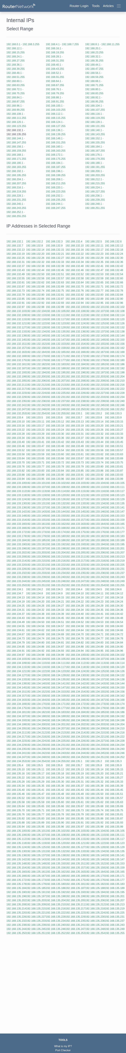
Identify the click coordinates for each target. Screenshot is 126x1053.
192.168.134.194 (36, 720)
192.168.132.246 (115, 405)
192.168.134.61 (15, 630)
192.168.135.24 (55, 777)
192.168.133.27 (114, 429)
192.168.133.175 (75, 532)
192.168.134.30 (114, 605)
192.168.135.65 (35, 806)
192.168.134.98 (35, 654)
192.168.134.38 (35, 614)
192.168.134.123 (55, 671)
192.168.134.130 (75, 675)
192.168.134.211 (16, 732)
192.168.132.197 (95, 372)
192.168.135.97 (74, 826)
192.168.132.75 (55, 290)
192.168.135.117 (115, 839)
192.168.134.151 (16, 691)
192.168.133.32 (94, 433)
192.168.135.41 (35, 789)
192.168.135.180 (55, 884)
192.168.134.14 (35, 597)
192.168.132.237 (55, 401)
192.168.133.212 (95, 556)
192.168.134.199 (16, 724)
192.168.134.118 (75, 667)
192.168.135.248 (95, 929)
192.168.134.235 (16, 749)
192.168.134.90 (114, 646)
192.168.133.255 (115, 585)
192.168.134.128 (36, 675)
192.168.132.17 (94, 249)
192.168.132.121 (16, 323)
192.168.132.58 (74, 278)
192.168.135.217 (75, 908)
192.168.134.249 (55, 757)
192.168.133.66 (55, 458)
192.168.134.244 (75, 753)
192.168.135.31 (74, 781)
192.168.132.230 (36, 397)
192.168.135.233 (36, 920)
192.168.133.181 (75, 536)
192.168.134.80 (35, 642)
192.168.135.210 (55, 904)
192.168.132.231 (55, 397)
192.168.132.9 (54, 245)
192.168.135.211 (75, 904)
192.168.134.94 (74, 650)
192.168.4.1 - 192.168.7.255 (62, 44)
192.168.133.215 (36, 560)
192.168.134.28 (74, 605)
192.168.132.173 (95, 356)
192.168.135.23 (35, 777)
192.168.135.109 (75, 834)
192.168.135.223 (75, 912)
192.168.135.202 (16, 900)
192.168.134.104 (36, 659)
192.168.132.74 (35, 290)
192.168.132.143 (95, 335)
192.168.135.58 (15, 802)
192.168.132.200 (36, 376)
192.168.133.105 (115, 483)
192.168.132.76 (74, 290)
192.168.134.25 (15, 605)
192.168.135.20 (94, 773)
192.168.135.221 (36, 912)
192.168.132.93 (55, 303)
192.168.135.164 (95, 871)
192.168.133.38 (94, 438)
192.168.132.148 (75, 339)
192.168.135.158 (95, 867)
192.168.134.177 (55, 708)
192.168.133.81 (114, 466)
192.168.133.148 (16, 515)
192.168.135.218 (95, 908)
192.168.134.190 (75, 716)
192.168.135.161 (36, 871)
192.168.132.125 (95, 323)
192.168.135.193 (75, 892)
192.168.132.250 (75, 409)
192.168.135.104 (95, 830)
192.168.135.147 (115, 859)
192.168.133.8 (93, 417)
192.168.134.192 (115, 716)
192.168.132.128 (36, 327)
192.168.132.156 (115, 343)
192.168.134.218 (36, 736)
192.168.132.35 (94, 262)
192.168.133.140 (95, 507)
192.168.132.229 (16, 397)
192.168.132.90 (114, 298)
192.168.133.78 (55, 466)
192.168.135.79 (74, 814)
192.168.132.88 (74, 298)
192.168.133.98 (94, 478)
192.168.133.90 (55, 474)
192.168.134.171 (55, 704)
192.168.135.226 (16, 916)
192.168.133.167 (36, 528)
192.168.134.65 (94, 630)
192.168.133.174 (55, 532)
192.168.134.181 (16, 712)
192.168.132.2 (34, 241)
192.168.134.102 (115, 654)
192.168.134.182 (36, 712)
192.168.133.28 (15, 433)
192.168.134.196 (75, 720)
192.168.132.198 (115, 372)
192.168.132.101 (95, 307)
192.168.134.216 (115, 732)
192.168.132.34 (74, 262)
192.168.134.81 (55, 642)
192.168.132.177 (55, 360)
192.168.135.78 (55, 814)
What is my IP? (63, 1046)
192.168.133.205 (75, 552)
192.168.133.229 (75, 569)
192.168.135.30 (55, 781)
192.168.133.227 (36, 569)
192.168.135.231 (115, 916)
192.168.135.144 (55, 859)
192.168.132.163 (16, 352)
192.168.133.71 (35, 462)
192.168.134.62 (35, 630)
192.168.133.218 (95, 560)
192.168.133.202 (16, 552)
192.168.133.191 (36, 544)
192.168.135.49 (74, 794)
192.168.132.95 (94, 303)
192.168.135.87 (114, 818)
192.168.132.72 (114, 286)
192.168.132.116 (36, 319)
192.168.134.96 (114, 650)
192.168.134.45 (55, 618)
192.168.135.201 (115, 896)
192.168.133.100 (16, 483)
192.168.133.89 (35, 474)
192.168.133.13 (74, 421)
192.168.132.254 (36, 413)
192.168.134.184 (75, 712)
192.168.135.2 (93, 761)
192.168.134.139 (16, 683)
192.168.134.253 (16, 761)
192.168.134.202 (75, 724)
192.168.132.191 (95, 368)
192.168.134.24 (114, 601)
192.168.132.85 (15, 298)
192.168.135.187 (75, 888)
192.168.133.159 (115, 519)
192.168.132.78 (114, 290)
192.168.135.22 (15, 777)
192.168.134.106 (75, 659)
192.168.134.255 (55, 761)
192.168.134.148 (75, 687)
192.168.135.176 (95, 880)
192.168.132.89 (94, 298)
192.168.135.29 (35, 781)
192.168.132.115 (16, 319)
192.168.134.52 (74, 622)
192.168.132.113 (95, 315)
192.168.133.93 (114, 474)
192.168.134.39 (55, 614)
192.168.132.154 (75, 343)
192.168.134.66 (114, 630)
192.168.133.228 (55, 569)
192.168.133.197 (36, 548)
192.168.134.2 (34, 589)
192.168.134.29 (94, 605)
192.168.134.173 (95, 704)
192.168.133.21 (114, 425)
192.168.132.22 (74, 253)
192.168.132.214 (75, 384)
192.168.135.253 (75, 933)
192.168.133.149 (36, 515)
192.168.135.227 (36, 916)
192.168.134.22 (74, 601)
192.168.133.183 (115, 536)
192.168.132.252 (115, 409)
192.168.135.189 (115, 888)
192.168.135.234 (55, 920)
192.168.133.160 (16, 523)
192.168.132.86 (35, 298)
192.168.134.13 (15, 597)
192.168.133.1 (73, 413)
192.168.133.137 (36, 507)
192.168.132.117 (55, 319)
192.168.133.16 (15, 425)
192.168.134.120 (115, 667)
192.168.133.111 (115, 487)
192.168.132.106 (75, 311)
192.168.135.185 (36, 888)
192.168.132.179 (95, 360)
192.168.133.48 (55, 446)
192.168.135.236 (95, 920)
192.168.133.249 (115, 581)
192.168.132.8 (34, 245)
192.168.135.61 (74, 802)
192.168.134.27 (55, 605)
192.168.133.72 (55, 462)
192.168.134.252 (115, 757)
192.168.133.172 (16, 532)
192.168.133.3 (113, 413)
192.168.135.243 (115, 925)
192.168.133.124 (16, 499)
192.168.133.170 (95, 528)
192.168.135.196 (16, 896)
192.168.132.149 (95, 339)
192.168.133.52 (15, 450)
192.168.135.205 (75, 900)
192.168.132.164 (36, 352)
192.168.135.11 (35, 769)
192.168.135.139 (75, 855)
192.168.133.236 (95, 573)
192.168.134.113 (95, 663)
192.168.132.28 (74, 257)
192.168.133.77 (35, 466)
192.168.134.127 (16, 675)
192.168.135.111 (115, 834)
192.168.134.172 (75, 704)
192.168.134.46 (74, 618)
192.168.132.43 (15, 270)
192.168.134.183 (55, 712)
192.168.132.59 (94, 278)
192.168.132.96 (114, 303)
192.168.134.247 (16, 757)
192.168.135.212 (95, 904)
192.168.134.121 (16, 671)
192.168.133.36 (55, 438)
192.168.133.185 (36, 540)
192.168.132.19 (15, 253)
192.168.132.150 (115, 339)
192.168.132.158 (36, 348)
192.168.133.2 (93, 413)
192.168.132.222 (115, 388)
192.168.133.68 (94, 458)
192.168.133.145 (75, 511)
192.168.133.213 (115, 556)
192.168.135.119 (36, 843)
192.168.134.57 (55, 626)
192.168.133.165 (115, 523)
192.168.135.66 (55, 806)
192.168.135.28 (15, 781)
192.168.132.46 (74, 270)
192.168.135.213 (115, 904)
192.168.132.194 (36, 372)
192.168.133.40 (15, 442)
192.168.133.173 (36, 532)
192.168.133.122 (95, 495)
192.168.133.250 (16, 585)
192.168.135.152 (95, 863)
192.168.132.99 (55, 307)
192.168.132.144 (115, 335)
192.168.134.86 (35, 646)
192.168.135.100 (16, 830)
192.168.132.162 (115, 348)
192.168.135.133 (75, 851)
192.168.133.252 (55, 585)
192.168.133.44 (94, 442)
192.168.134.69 (55, 634)
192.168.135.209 (36, 904)
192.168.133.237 (115, 573)
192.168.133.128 (95, 499)
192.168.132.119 (95, 319)
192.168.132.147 (55, 339)
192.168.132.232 (75, 397)
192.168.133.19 (74, 425)
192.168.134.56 (35, 626)
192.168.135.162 (55, 871)
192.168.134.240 (115, 749)
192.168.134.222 (115, 736)
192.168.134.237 (55, 749)
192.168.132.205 (16, 380)
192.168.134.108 (115, 659)
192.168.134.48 (114, 618)
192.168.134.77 (94, 638)
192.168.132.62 (35, 282)
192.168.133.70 (15, 462)
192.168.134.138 (115, 679)
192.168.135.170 (95, 875)
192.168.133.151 (75, 515)
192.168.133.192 (55, 544)
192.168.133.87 (114, 470)
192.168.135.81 (114, 814)
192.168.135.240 (55, 925)
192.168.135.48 (55, 794)
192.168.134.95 (94, 650)
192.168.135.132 (55, 851)
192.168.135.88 (15, 822)
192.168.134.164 (36, 699)
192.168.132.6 (113, 241)
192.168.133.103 (75, 483)
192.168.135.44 (94, 789)
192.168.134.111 (55, 663)
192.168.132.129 (55, 327)
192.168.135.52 (15, 798)
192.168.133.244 (16, 581)
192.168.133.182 (95, 536)
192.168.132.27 (55, 257)
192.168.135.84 (55, 818)
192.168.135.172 (16, 880)
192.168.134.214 (75, 732)
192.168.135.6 (54, 765)
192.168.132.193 (16, 372)
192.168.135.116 (95, 839)
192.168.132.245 (95, 405)
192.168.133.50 (94, 446)
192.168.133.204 (55, 552)
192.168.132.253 (16, 413)
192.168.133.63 (114, 454)
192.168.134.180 (115, 708)
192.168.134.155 (95, 691)
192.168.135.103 (75, 830)
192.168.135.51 (114, 794)
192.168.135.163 (75, 871)
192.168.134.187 (16, 716)
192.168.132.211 (16, 384)
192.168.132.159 (55, 348)
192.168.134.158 (36, 695)
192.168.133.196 (16, 548)
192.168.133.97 (74, 478)
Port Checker (63, 1050)
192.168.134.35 (94, 609)
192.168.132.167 (95, 352)
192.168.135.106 (16, 834)
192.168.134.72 (114, 634)
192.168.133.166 (16, 528)
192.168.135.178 (16, 884)
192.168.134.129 (55, 675)
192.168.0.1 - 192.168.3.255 (22, 44)
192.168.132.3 (54, 241)
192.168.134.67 (15, 634)
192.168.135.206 (95, 900)
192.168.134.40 (74, 614)
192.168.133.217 (75, 560)
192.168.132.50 (35, 274)
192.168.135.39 (114, 785)
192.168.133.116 (95, 491)
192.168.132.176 (36, 360)
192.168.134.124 (75, 671)
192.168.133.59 (35, 454)
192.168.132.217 (16, 388)
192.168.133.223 (75, 564)
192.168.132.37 (15, 266)
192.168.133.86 (94, 470)
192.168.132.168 (115, 352)
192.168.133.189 (115, 540)
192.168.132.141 (55, 335)
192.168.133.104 (95, 483)
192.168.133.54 (55, 450)
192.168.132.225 (55, 393)
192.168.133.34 (15, 438)
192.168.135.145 (75, 859)
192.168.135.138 (55, 855)
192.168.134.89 (94, 646)
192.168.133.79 (74, 466)
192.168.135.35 (35, 785)
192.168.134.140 (36, 683)
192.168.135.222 (55, 912)
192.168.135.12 (55, 769)
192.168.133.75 (114, 462)
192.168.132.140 (36, 335)
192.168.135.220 (16, 912)
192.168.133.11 (35, 421)
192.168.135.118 (16, 843)
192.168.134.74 (35, 638)
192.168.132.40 (74, 266)
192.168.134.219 (55, 736)
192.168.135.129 (115, 847)
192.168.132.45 (55, 270)
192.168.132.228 (115, 393)
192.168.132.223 (16, 393)
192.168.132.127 (16, 327)
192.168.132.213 (55, 384)
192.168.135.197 (36, 896)
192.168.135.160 (16, 871)
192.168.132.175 (16, 360)
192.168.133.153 (115, 515)
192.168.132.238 (75, 401)
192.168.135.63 (114, 802)
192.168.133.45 (114, 442)
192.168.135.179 (36, 884)
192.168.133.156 (55, 519)
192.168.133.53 (35, 450)
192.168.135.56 (94, 798)
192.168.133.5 (34, 417)
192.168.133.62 (94, 454)
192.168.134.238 (75, 749)
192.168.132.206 (36, 380)
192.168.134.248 (36, 757)
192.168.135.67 (74, 806)
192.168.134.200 (36, 724)
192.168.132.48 (114, 270)
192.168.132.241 (16, 405)
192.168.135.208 (16, 904)
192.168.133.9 (113, 417)
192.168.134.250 (75, 757)
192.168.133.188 (95, 540)
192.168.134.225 (55, 740)
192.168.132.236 (36, 401)
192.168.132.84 (114, 294)
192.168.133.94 (15, 478)
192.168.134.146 (36, 687)
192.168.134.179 (95, 708)
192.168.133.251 (36, 585)
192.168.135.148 (16, 863)
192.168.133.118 (16, 495)
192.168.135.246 (55, 929)
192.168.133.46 (15, 446)
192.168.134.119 (95, 667)
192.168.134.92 (35, 650)
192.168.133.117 (115, 491)
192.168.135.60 (55, 802)
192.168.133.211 (75, 556)
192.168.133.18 (55, 425)
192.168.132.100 (75, 307)
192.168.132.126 (115, 323)
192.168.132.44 (35, 270)
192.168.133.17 (35, 425)
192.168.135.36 (55, 785)
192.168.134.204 (115, 724)
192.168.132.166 (75, 352)
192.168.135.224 (95, 912)
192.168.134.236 (36, 749)
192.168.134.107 (95, 659)
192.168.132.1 (14, 241)
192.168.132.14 (35, 249)
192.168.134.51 (55, 622)
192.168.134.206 (36, 728)
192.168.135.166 (16, 875)
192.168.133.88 (15, 474)
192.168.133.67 (74, 458)
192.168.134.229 (16, 744)
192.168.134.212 (36, 732)
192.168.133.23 (35, 429)
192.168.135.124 (16, 847)
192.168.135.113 (36, 839)
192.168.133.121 (75, 495)
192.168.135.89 (35, 822)
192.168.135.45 (114, 789)
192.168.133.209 (36, 556)
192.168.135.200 (95, 896)
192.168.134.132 (115, 675)
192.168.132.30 (114, 257)
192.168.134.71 (94, 634)
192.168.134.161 (95, 695)
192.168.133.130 (16, 503)
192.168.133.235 (75, 573)
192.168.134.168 (115, 699)
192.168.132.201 (55, 376)
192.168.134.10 (74, 593)
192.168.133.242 (95, 577)
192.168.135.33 (114, 781)
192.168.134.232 (75, 744)
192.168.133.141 (115, 507)
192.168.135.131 (36, 851)
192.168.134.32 (35, 609)
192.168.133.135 (115, 503)
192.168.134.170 (36, 704)
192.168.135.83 (35, 818)
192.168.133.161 (36, 523)
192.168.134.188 (36, 716)
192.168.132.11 (94, 245)
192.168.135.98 (94, 826)
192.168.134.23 (94, 601)
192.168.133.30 (55, 433)
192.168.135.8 (93, 765)
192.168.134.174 (115, 704)
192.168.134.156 (115, 691)
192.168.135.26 (94, 777)
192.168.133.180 (55, 536)
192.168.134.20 (35, 601)
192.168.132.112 (75, 315)
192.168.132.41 (94, 266)
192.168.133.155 (36, 519)
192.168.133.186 (55, 540)
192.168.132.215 (95, 384)
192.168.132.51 (55, 274)
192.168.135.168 (55, 875)
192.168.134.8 (34, 593)
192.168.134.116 (36, 667)
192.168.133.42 (55, 442)
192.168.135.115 (75, 839)
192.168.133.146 (95, 511)
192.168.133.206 (95, 552)
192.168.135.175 (75, 880)
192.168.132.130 (75, 327)
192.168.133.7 (73, 417)
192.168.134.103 (16, 659)
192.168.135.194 (95, 892)
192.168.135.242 (95, 925)
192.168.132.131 (95, 327)
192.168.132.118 (75, 319)
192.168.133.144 (55, 511)
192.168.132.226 (75, 393)
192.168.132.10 (74, 245)
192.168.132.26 (35, 257)
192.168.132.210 (115, 380)
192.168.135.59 (35, 802)
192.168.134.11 (94, 593)
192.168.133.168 (55, 528)
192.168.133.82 (15, 470)
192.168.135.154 (16, 867)
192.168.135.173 (36, 880)
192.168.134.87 (55, 646)
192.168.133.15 (114, 421)
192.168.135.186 (55, 888)
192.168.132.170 (36, 356)
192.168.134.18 (114, 597)
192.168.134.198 (115, 720)
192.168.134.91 (15, 650)
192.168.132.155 (95, 343)
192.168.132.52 (74, 274)
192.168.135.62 (94, 802)
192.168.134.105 (55, 659)
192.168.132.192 (115, 368)
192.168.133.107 (36, 487)
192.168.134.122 (36, 671)
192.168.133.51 (114, 446)
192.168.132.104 (36, 311)
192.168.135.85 (74, 818)
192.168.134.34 (74, 609)
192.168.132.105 (55, 311)
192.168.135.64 (15, 806)
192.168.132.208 (75, 380)
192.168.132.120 (115, 319)
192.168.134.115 (16, 667)
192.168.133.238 (16, 577)
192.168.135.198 (55, 896)
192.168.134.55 (15, 626)
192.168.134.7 (14, 593)
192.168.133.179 (36, 536)
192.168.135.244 (16, 929)
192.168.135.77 (35, 814)
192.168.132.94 (74, 303)
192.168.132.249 (55, 409)
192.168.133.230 (95, 569)
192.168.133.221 (36, 564)
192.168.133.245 (36, 581)
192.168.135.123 (115, 843)
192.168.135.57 (114, 798)
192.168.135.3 (113, 761)
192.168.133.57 (114, 450)
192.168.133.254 (95, 585)
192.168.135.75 (114, 810)
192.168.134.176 (36, 708)
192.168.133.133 (75, 503)
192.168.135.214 (16, 908)
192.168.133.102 (55, 483)
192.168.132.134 (36, 331)
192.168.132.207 (55, 380)
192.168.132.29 (94, 257)
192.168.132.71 (94, 286)
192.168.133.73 (74, 462)
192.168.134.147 (55, 687)
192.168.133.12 (55, 421)
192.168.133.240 (55, 577)
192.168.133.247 (75, 581)
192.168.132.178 (75, 360)
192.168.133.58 (15, 454)
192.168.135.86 (94, 818)
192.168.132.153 (55, 343)
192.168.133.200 (95, 548)
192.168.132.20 (35, 253)
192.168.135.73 (74, 810)
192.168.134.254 (36, 761)
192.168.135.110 (95, 834)
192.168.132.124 (75, 323)
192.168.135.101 (36, 830)
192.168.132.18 (114, 249)
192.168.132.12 (114, 245)
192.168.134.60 (114, 626)
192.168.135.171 (115, 875)
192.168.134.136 (75, 679)
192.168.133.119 (36, 495)
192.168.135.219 (115, 908)
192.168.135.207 (115, 900)
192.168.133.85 (74, 470)
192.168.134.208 (75, 728)
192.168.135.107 (36, 834)
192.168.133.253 (75, 585)
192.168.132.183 (55, 364)
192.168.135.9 (113, 765)
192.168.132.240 (115, 401)
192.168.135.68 (94, 806)
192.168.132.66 (114, 282)
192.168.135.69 (114, 806)
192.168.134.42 (114, 614)
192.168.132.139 (16, 335)
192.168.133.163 (75, 523)
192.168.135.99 (114, 826)
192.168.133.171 (115, 528)
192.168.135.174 (55, 880)
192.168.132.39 (55, 266)
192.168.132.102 (115, 307)
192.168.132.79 (15, 294)
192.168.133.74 (94, 462)
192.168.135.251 (36, 933)
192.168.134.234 (115, 744)
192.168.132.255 (55, 413)
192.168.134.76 (74, 638)
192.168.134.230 (36, 744)
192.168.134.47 (94, 618)
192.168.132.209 (95, 380)
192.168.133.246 (55, 581)
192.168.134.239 (95, 749)
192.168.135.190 (16, 892)
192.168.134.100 (75, 654)
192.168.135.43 (74, 789)
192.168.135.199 (75, 896)
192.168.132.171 (55, 356)
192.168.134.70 (74, 634)
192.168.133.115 (75, 491)
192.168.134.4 (73, 589)
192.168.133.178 (16, 536)
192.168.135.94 (15, 826)
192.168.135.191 (36, 892)
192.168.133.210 (55, 556)
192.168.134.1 (14, 589)
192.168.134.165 (55, 699)
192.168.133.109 (75, 487)
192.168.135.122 (95, 843)
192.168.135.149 (36, 863)
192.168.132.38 (35, 266)
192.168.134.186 (115, 712)
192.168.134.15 (55, 597)
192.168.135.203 (36, 900)
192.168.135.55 (74, 798)
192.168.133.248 (95, 581)
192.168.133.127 (75, 499)
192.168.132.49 (15, 274)
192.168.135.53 (35, 798)
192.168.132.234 (115, 397)
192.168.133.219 (115, 560)
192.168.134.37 (15, 614)
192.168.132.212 (36, 384)
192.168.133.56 (94, 450)
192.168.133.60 (55, 454)
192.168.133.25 (74, 429)
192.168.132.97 (15, 307)
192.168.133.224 (95, 564)
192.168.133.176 (95, 532)
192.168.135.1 (73, 761)
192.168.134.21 (55, 601)
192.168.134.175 (16, 708)
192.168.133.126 (55, 499)
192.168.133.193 (75, 544)
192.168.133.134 (95, 503)
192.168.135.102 (55, 830)
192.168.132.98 (35, 307)
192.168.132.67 (15, 286)
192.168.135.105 (115, 830)
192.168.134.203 (95, 724)
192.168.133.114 (55, 491)
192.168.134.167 (95, 699)
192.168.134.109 (16, 663)
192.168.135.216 (55, 908)
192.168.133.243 (115, 577)
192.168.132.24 (114, 253)
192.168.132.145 (16, 339)
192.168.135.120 (55, 843)
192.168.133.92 (94, 474)
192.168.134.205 (16, 728)
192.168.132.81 (55, 294)
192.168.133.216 (55, 560)
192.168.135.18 (55, 773)
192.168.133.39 (114, 438)
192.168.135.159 (115, 867)
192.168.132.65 (94, 282)
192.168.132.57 (55, 278)
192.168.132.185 (95, 364)
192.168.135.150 (55, 863)
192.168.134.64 (74, 630)
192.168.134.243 (55, 753)
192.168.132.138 (115, 331)
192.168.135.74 (94, 810)
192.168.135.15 (114, 769)
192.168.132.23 (94, 253)
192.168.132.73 (15, 290)
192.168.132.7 (14, 245)
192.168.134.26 (35, 605)
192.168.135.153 (115, 863)
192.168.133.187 (75, 540)
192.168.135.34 (15, 785)
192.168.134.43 (15, 618)
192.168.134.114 (115, 663)
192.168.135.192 (55, 892)
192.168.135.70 (15, 810)
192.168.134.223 (16, 740)
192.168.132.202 (75, 376)
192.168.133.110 (95, 487)
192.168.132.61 (15, 282)
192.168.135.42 (55, 789)
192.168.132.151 (16, 343)
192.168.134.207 (55, 728)
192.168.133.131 (36, 503)
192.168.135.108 (55, 834)
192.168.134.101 (95, 654)
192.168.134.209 (95, 728)
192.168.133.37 (74, 438)
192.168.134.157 (16, 695)
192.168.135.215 (36, 908)
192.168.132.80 (35, 294)
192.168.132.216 (115, 384)
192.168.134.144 (115, 683)
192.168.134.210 (115, 728)
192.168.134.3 (54, 589)
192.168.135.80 (94, 814)
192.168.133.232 (16, 573)
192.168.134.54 (114, 622)
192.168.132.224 (36, 393)
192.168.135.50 (94, 794)
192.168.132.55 (15, 278)
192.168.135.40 (15, 789)
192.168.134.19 (15, 601)
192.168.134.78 (114, 638)
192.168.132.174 (115, 356)
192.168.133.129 (115, 499)
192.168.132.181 (16, 364)
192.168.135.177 (115, 880)
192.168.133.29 (35, 433)
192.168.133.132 (55, 503)
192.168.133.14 (94, 421)
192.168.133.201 (115, 548)
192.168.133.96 (55, 478)
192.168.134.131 (95, 675)
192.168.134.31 (15, 609)
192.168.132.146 (36, 339)
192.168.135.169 (75, 875)
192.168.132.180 (115, 360)
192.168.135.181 (75, 884)
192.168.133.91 (74, 474)
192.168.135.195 (115, 892)
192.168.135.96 (55, 826)
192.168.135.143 (36, 859)
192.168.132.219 (55, 388)
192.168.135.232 (16, 920)
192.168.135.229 (75, 916)
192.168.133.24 (55, 429)
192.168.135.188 (95, 888)
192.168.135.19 (74, 773)
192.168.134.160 (75, 695)
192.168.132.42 (114, 266)
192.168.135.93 (114, 822)
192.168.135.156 (55, 867)
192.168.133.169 (75, 528)
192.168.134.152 (36, 691)
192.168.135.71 (35, 810)
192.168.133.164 (95, 523)
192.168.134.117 (55, 667)
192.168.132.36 (114, 262)
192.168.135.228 (55, 916)
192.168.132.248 (36, 409)
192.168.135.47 (35, 794)
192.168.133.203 (36, 552)
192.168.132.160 (75, 348)
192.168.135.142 (16, 859)
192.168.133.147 (115, 511)
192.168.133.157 (75, 519)
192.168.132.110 (36, 315)
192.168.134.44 (35, 618)
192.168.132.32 (35, 262)
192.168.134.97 (15, 654)
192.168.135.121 (75, 843)
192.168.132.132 (115, 327)
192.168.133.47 (35, 446)
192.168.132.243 (55, 405)
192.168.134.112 (75, 663)
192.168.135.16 (15, 773)
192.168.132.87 (55, 298)
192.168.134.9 (54, 593)
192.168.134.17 (94, 597)
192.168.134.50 (35, 622)
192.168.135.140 (95, 855)
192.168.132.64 (74, 282)
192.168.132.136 (75, 331)
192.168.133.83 (35, 470)
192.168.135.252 (55, 933)
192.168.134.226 (75, 740)
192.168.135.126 (55, 847)
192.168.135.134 (95, 851)
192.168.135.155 (36, 867)
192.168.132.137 (95, 331)
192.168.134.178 (75, 708)
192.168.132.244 (75, 405)
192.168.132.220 (75, 388)
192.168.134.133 (16, 679)
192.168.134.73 (15, 638)
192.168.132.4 (73, 241)
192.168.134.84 (114, 642)
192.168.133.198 (55, 548)
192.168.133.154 (16, 519)
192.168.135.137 (36, 855)
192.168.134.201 (55, 724)
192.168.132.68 (35, 286)
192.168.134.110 (36, 663)
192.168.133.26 (94, 429)
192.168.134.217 (16, 736)
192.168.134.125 (95, 671)
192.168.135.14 (94, 769)
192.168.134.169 (16, 704)
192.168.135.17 (35, 773)
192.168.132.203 (95, 376)
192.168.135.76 (15, 814)
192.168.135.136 (16, 855)
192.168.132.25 (15, 257)
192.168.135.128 (95, 847)
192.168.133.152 (95, 515)
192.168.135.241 (75, 925)
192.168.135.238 (16, 925)
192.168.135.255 (115, 933)
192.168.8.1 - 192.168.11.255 (102, 44)
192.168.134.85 (15, 646)
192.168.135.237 (115, 920)
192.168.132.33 (55, 262)
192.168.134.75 (55, 638)
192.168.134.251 (95, 757)
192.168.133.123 (115, 495)
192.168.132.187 (16, 368)
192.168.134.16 (74, 597)
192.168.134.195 (55, 720)
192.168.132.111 (55, 315)
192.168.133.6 (54, 417)
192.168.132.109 (16, 315)
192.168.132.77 (94, 290)
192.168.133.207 (115, 552)
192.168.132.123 (55, 323)
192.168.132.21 (55, 253)
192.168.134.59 (94, 626)
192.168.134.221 (95, 736)
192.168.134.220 (75, 736)
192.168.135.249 (115, 929)
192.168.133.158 (95, 519)
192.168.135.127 (75, 847)
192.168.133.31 (74, 433)
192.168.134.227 (95, 740)
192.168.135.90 (55, 822)
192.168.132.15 (55, 249)
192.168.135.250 (16, 933)
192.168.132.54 (114, 274)
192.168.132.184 (75, 364)
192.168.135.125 (36, 847)
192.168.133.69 (114, 458)
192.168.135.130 (16, 851)
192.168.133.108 (55, 487)
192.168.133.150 (55, 515)
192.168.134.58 (74, 626)
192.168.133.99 (114, 478)
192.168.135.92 (94, 822)
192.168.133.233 (36, 573)
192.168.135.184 (16, 888)
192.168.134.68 (35, 634)
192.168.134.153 (55, 691)
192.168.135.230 (95, 916)
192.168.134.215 (95, 732)
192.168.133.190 (16, 544)
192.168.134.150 (115, 687)
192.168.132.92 (35, 303)
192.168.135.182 (95, 884)
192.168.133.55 (74, 450)
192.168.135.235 (75, 920)
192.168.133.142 (16, 511)
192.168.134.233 (95, 744)
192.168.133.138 (55, 507)
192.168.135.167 (36, 875)
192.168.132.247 (16, 409)
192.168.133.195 (115, 544)
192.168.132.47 (94, 270)
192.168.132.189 (55, 368)
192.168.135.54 (55, 798)
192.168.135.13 (74, 769)
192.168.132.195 (55, 372)
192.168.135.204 (55, 900)
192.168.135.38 (94, 785)
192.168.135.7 (73, 765)
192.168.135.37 (74, 785)
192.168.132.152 (36, 343)
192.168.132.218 (36, 388)
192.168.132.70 (74, 286)
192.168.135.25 (74, 777)
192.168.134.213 (55, 732)
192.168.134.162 (115, 695)
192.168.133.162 (55, 523)
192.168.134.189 (55, 716)
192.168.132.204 (115, 376)
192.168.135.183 (115, 884)
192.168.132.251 (95, 409)
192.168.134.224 (36, 740)
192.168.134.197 (95, 720)
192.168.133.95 (35, 478)
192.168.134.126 (115, 671)
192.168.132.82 (74, 294)
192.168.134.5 (93, 589)
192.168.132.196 (75, 372)
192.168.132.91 (15, 303)
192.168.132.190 (75, 368)
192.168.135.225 (115, 912)
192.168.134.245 (95, 753)
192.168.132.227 (95, 393)
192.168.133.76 (15, 466)
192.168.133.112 (16, 491)
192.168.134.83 (94, 642)
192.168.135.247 (75, 929)
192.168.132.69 (55, 286)
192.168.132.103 (16, 311)
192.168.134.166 (75, 699)
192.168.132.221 (95, 388)
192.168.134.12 (114, 593)
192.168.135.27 (114, 777)
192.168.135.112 (16, 839)
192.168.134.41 (94, 614)
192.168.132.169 (16, 356)
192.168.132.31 (15, 262)
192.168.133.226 (16, 569)
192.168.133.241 (75, 577)
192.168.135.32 (94, 781)
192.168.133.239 (36, 577)
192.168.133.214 (16, 560)
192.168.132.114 (115, 315)
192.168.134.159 (55, 695)
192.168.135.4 (14, 765)
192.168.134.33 (55, 609)
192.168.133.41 (35, 442)
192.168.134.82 (74, 642)
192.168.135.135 (115, 851)
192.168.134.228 (115, 740)
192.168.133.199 (75, 548)
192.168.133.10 (15, 421)
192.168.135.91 (74, 822)
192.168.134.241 (16, 753)
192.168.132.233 (95, 397)
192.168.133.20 (94, 425)
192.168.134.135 (55, 679)
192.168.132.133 (16, 331)
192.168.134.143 (95, 683)
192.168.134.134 (36, 679)
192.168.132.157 (16, 348)
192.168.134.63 (55, 630)
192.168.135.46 (15, 794)
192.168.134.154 (75, 691)
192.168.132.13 (15, 249)
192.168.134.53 (94, 622)
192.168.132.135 (55, 331)
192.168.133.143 (36, 511)
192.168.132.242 (36, 405)
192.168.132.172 (75, 356)
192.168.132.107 (95, 311)
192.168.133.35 (35, 438)
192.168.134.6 (113, 589)
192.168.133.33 (114, 433)
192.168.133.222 (55, 564)
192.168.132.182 (36, 364)
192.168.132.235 (16, 401)
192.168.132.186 (115, 364)
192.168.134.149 (95, 687)
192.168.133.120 (55, 495)
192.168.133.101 (36, 483)
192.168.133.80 (94, 466)
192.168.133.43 (74, 442)
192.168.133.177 (115, 532)
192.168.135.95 (35, 826)
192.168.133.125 (36, 499)
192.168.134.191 (95, 716)
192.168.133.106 (16, 487)
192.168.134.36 (114, 609)
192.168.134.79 (15, 642)
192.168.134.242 (36, 753)
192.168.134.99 (55, 654)
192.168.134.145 (16, 687)
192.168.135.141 (115, 855)
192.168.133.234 (55, 573)
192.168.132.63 (55, 282)
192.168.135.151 (75, 863)
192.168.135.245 (36, 929)
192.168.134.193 (16, 720)
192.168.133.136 (16, 507)
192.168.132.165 (55, 352)
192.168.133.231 (115, 569)
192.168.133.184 (16, 540)
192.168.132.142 (75, 335)
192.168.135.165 (115, 871)
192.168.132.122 (36, 323)
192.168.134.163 (16, 699)
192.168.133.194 (95, 544)
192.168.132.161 (95, 348)
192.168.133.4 (14, 417)
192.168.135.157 (75, 867)
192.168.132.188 (36, 368)
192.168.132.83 (94, 294)
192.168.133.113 (36, 491)
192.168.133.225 (115, 564)
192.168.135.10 (15, 769)
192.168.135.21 (114, 773)
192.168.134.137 (95, 679)
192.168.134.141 (55, 683)
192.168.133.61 (74, 454)
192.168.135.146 (95, 859)
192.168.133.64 (15, 458)
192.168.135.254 (95, 933)
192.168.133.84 (55, 470)
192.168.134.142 (75, 683)
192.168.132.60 (114, 278)
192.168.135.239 (36, 925)
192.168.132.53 (94, 274)
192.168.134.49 (15, 622)
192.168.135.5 (34, 765)
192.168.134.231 (55, 744)
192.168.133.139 (75, 507)
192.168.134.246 (115, 753)
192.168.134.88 (74, 646)
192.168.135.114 (55, 839)
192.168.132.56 (35, 278)
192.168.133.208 (16, 556)
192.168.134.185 (95, 712)
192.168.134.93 (55, 650)
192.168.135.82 (15, 818)
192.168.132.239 (95, 401)
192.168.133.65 (35, 458)
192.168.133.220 (16, 564)
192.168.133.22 (15, 429)
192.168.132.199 (16, 376)
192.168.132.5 (93, 241)
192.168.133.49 (74, 446)
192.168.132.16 (74, 249)
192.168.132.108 (115, 311)
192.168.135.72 (55, 810)
